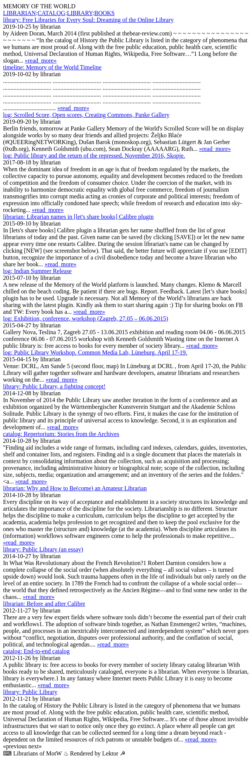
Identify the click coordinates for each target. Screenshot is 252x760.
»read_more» (41, 60)
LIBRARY (79, 13)
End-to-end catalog (36, 651)
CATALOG (51, 13)
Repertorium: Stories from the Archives (61, 434)
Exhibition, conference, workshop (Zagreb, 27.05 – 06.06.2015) (85, 318)
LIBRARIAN (19, 13)
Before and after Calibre (44, 603)
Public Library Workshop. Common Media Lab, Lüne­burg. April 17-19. (95, 352)
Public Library (30, 692)
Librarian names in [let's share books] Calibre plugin (78, 216)
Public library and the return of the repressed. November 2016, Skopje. (94, 155)
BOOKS (104, 13)
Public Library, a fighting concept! (54, 386)
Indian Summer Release (37, 271)
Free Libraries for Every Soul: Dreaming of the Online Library (88, 20)
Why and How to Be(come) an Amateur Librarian (75, 488)
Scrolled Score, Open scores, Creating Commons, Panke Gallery (86, 115)
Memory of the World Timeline (52, 67)
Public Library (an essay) (43, 549)
